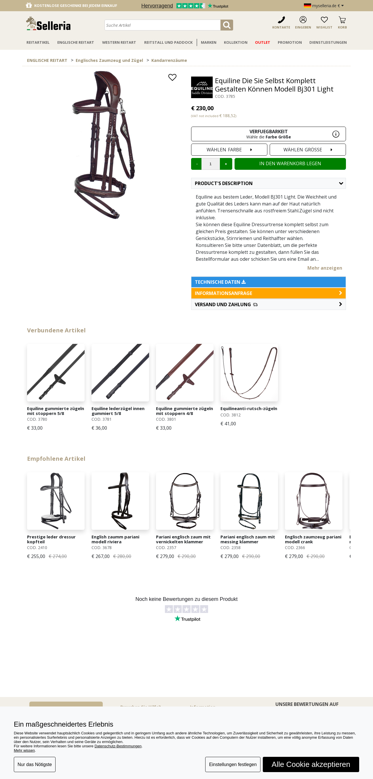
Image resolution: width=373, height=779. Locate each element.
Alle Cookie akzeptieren (311, 764)
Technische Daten (220, 282)
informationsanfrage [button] (268, 293)
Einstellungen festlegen (232, 764)
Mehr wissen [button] (24, 750)
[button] (268, 304)
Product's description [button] (269, 183)
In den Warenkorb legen (290, 163)
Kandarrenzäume (169, 60)
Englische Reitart (75, 42)
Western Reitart (119, 42)
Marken (208, 42)
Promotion (290, 42)
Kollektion (236, 42)
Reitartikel (38, 42)
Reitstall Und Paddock (168, 42)
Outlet (262, 42)
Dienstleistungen (328, 42)
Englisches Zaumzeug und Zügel (109, 60)
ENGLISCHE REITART (47, 60)
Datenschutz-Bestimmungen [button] (117, 746)
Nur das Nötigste (35, 764)
